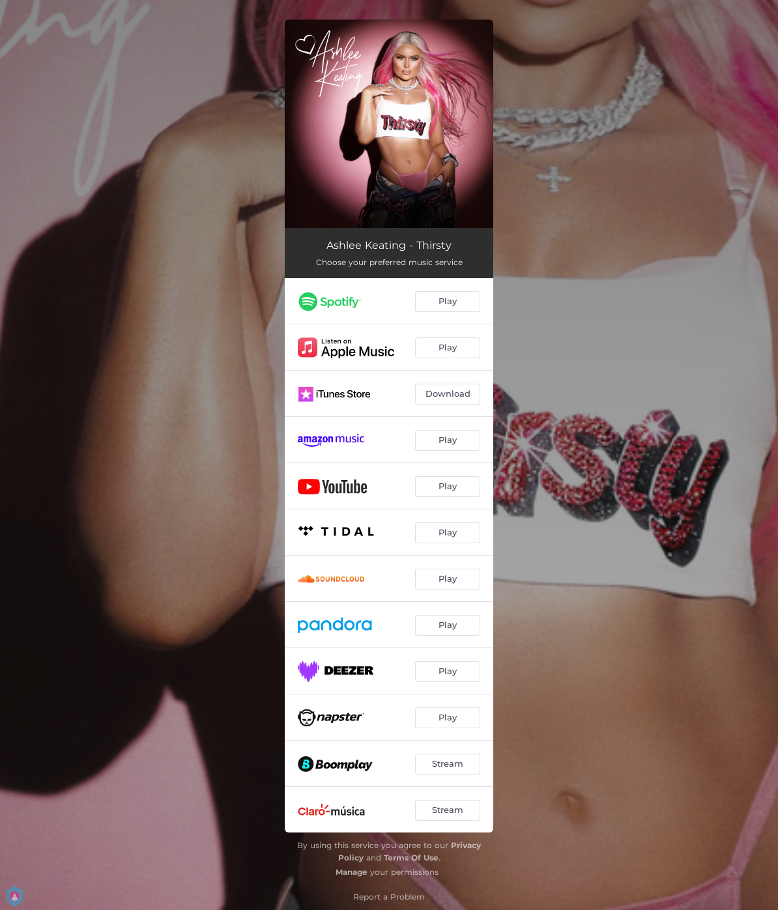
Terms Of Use (411, 857)
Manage (351, 872)
